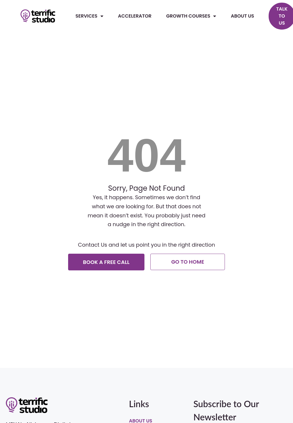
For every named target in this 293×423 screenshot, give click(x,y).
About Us (242, 16)
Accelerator (134, 16)
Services (89, 16)
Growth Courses (191, 16)
